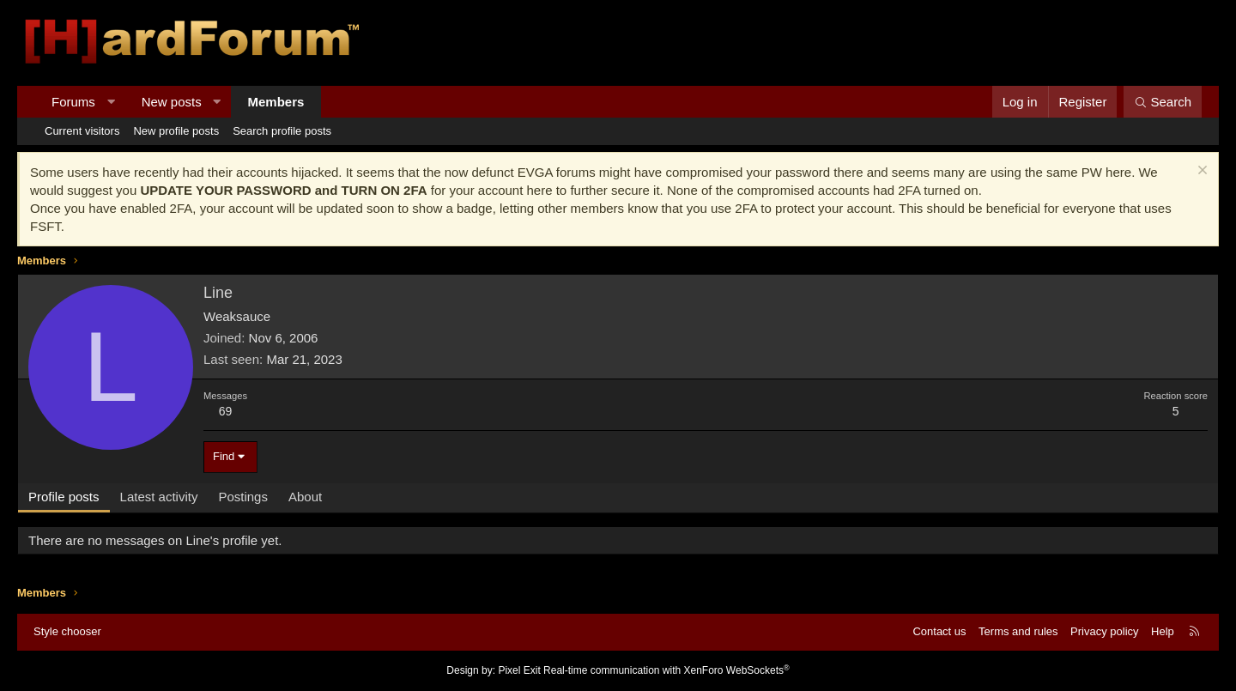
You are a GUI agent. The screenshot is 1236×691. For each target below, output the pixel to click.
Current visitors (82, 130)
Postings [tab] (243, 496)
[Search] (1163, 102)
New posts (172, 101)
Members (276, 101)
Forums (73, 101)
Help (1162, 631)
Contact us (939, 631)
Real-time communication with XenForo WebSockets (666, 670)
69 (226, 411)
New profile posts (176, 130)
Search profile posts (282, 130)
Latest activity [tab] (159, 496)
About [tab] (305, 496)
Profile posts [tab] (64, 496)
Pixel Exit (519, 670)
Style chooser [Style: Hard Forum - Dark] (67, 631)
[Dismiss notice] (1200, 172)
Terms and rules (1017, 631)
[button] (110, 102)
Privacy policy (1104, 631)
